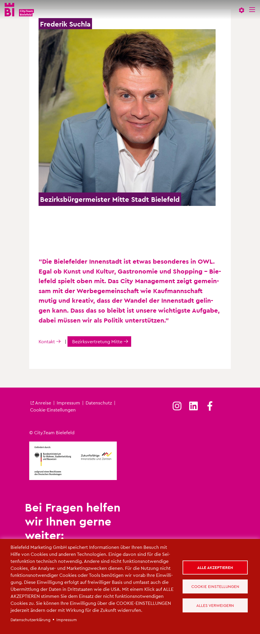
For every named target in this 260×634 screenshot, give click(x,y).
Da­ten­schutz (99, 402)
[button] (242, 9)
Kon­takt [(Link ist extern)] (47, 341)
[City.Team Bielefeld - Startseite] (19, 9)
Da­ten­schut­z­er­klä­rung (31, 619)
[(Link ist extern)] (177, 406)
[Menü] (252, 9)
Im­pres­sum (68, 402)
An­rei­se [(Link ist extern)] (40, 402)
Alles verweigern (215, 605)
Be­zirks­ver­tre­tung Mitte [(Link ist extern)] (97, 341)
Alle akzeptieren (215, 567)
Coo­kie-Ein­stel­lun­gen (53, 409)
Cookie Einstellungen (215, 586)
